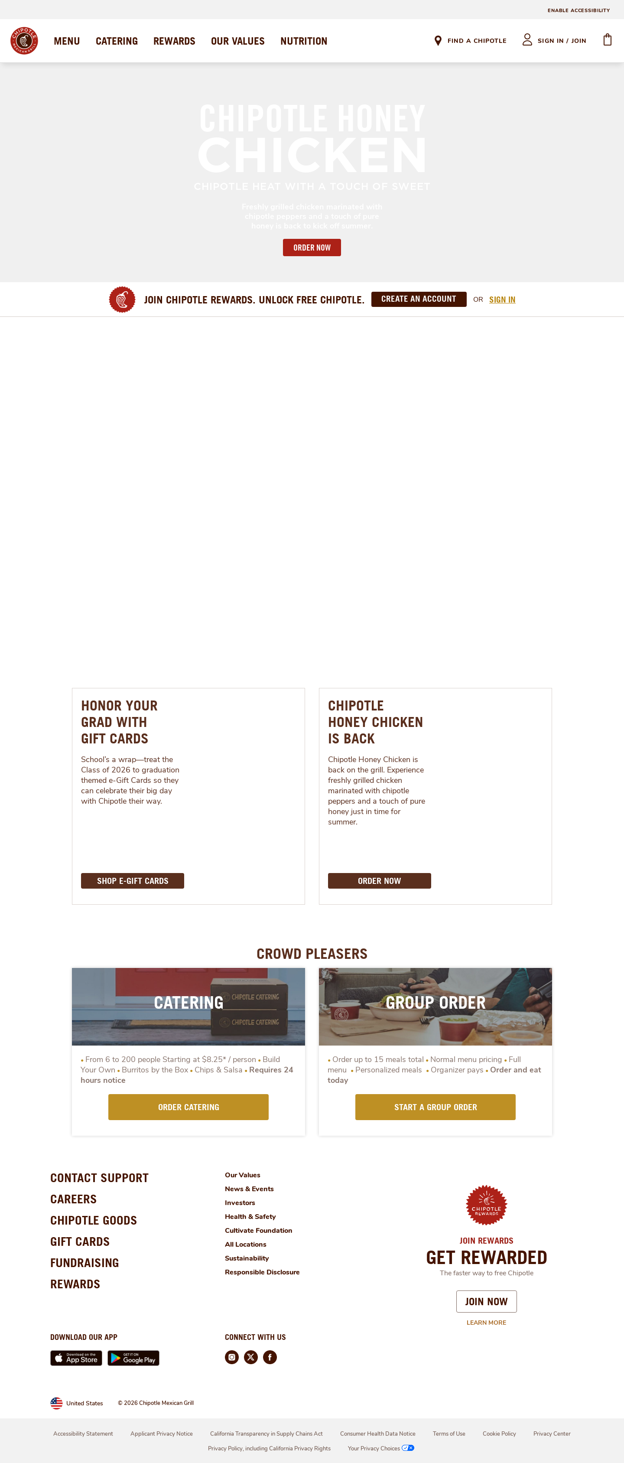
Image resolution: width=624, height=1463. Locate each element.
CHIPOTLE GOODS (93, 1220)
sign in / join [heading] (562, 41)
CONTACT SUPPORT (99, 1177)
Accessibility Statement (83, 1434)
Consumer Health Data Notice (378, 1434)
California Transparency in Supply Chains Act (266, 1434)
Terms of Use (449, 1434)
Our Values (242, 1175)
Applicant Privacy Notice (161, 1434)
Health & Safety (250, 1217)
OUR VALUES (238, 41)
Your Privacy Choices (382, 1449)
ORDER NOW (312, 247)
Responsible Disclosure (262, 1272)
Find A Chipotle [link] (477, 41)
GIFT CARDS (80, 1241)
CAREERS (73, 1199)
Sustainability (247, 1258)
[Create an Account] (419, 299)
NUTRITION (304, 41)
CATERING (117, 41)
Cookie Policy (499, 1434)
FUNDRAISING (84, 1262)
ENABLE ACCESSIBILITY (579, 10)
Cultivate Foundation (258, 1230)
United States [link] (84, 1403)
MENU (67, 41)
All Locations (245, 1244)
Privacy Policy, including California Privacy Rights (269, 1449)
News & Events (249, 1189)
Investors (240, 1203)
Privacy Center (552, 1434)
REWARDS (174, 41)
